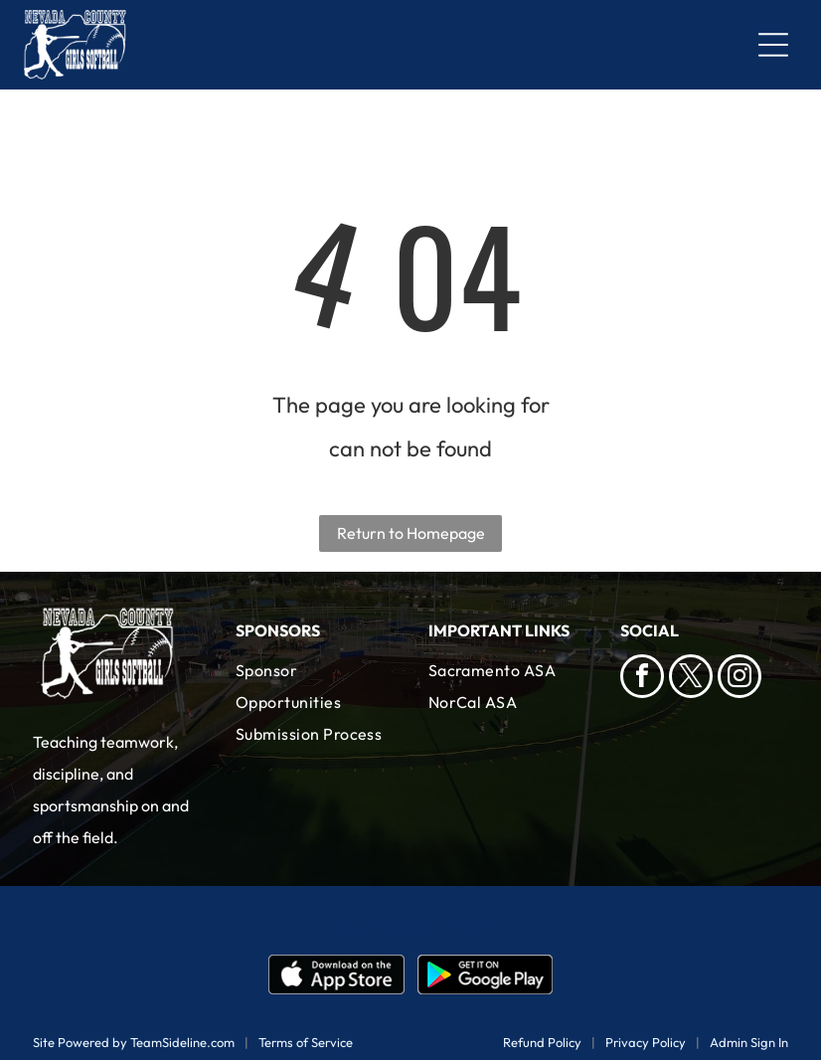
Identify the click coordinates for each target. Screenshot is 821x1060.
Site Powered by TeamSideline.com (134, 1042)
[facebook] (642, 678)
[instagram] (739, 678)
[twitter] (691, 678)
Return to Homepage (411, 533)
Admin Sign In (749, 1042)
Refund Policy (542, 1042)
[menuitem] (315, 686)
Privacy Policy (645, 1042)
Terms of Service (305, 1042)
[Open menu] (773, 45)
